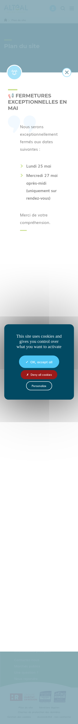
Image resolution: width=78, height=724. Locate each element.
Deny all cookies (39, 375)
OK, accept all (39, 361)
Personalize (39, 386)
